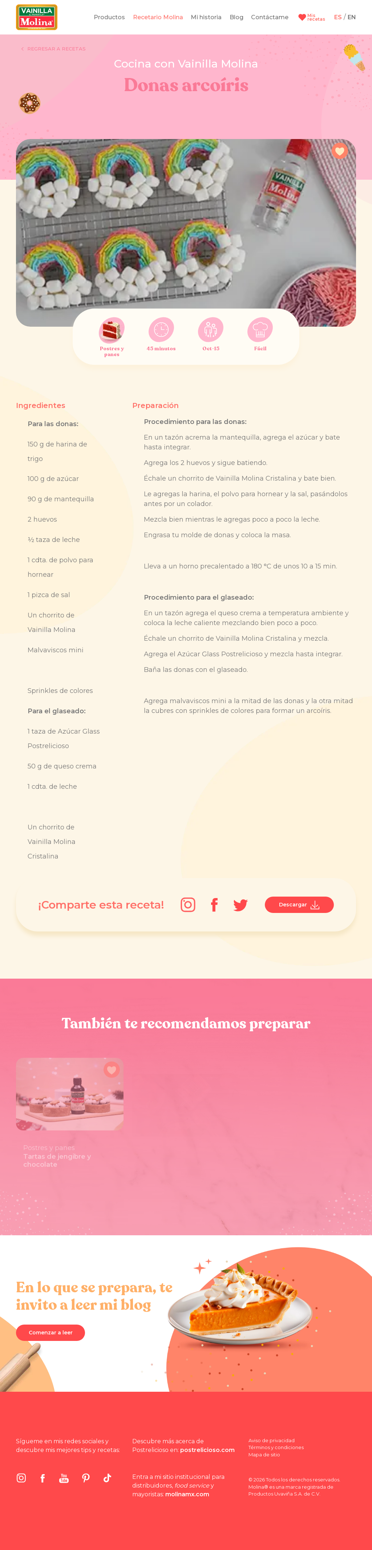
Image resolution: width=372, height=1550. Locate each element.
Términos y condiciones (276, 1447)
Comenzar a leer (51, 1332)
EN (352, 17)
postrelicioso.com (207, 1450)
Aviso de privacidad (271, 1440)
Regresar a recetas (53, 49)
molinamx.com (187, 1494)
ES (338, 17)
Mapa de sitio (264, 1454)
